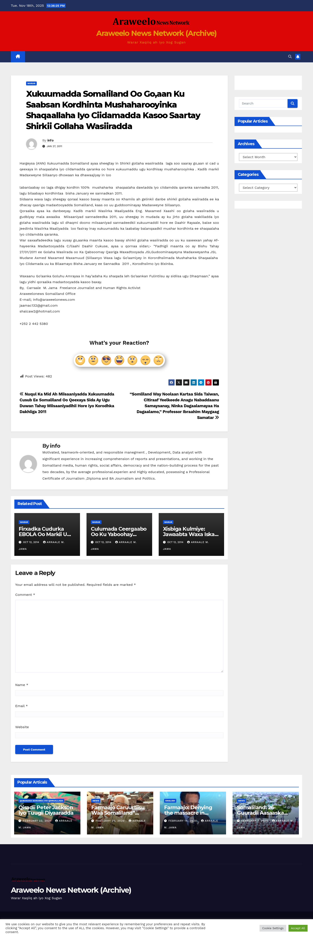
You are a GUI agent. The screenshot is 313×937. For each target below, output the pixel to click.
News (96, 800)
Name (21, 685)
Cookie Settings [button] (272, 928)
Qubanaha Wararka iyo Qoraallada (41, 800)
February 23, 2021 (37, 820)
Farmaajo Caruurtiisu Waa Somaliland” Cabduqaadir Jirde (118, 812)
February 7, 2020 (255, 820)
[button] (290, 57)
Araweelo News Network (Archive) (156, 33)
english (170, 800)
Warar (31, 83)
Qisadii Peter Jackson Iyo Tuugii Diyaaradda (45, 810)
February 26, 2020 (111, 820)
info (50, 140)
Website (22, 727)
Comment (25, 595)
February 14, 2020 (183, 820)
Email (21, 706)
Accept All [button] (298, 928)
